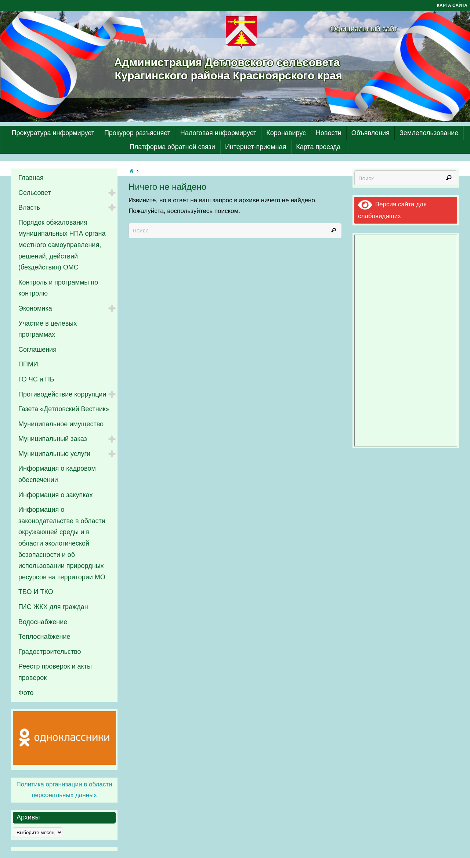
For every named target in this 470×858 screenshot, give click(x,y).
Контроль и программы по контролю (58, 288)
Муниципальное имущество (61, 424)
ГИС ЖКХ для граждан (53, 607)
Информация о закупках (55, 495)
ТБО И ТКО (35, 591)
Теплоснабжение (44, 636)
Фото (25, 692)
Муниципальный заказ (52, 438)
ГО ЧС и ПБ (36, 379)
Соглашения (37, 349)
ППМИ (28, 364)
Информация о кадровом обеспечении (57, 474)
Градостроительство (49, 651)
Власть (29, 207)
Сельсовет (34, 192)
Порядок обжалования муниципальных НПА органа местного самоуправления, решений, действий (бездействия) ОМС (62, 245)
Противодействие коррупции (62, 394)
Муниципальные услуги (54, 453)
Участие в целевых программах (47, 329)
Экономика (35, 308)
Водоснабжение (42, 622)
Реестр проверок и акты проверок (55, 672)
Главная (31, 177)
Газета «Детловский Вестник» (63, 409)
